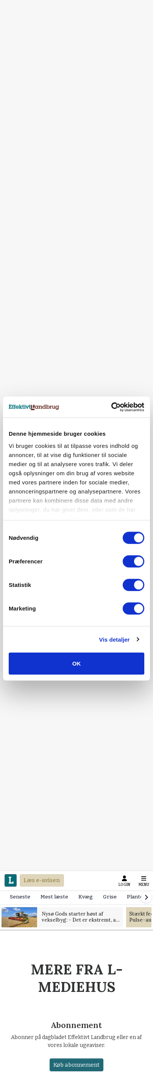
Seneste (20, 897)
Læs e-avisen (41, 880)
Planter (136, 897)
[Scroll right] (146, 897)
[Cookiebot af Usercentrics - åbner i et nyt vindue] (111, 407)
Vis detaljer (114, 639)
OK (76, 663)
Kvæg (85, 897)
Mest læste (54, 897)
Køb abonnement (76, 1064)
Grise (110, 897)
